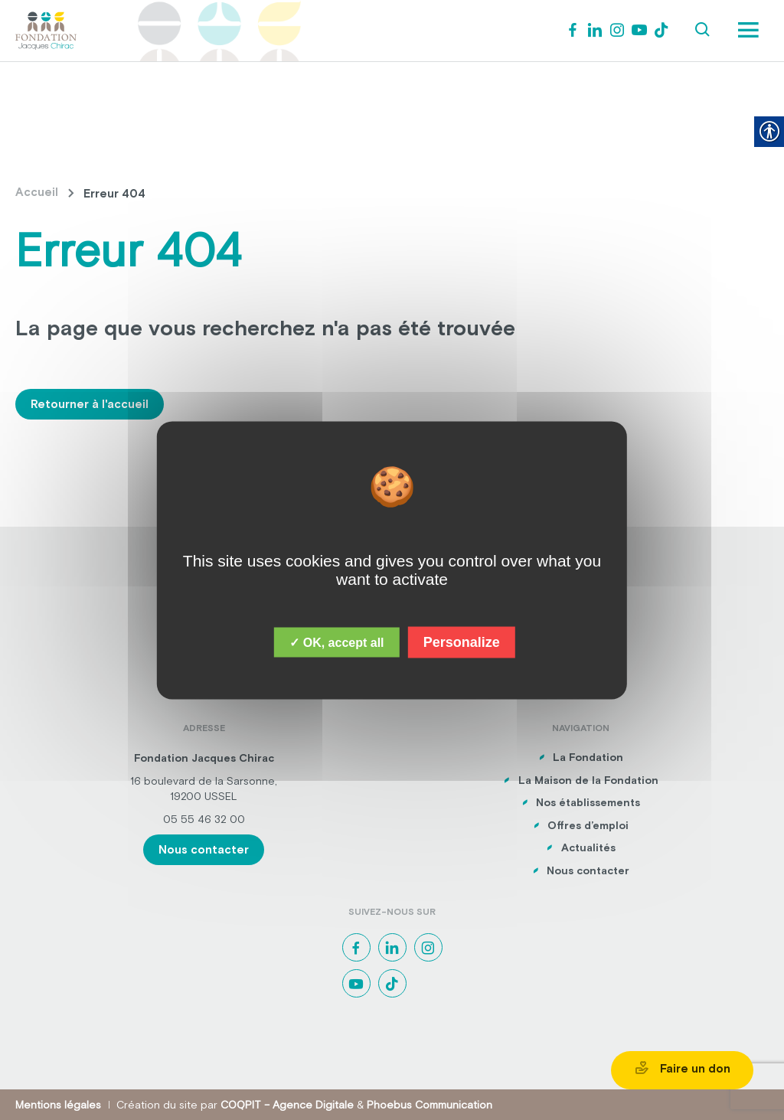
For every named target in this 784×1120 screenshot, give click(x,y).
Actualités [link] (588, 847)
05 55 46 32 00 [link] (204, 819)
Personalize (461, 641)
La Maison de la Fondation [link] (588, 780)
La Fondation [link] (588, 757)
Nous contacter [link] (203, 849)
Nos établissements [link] (588, 802)
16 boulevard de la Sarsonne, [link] (203, 781)
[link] (46, 29)
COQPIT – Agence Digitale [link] (287, 1105)
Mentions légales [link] (58, 1105)
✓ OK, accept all (336, 641)
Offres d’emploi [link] (588, 825)
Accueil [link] (36, 191)
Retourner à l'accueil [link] (90, 403)
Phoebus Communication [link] (429, 1105)
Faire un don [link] (682, 1068)
